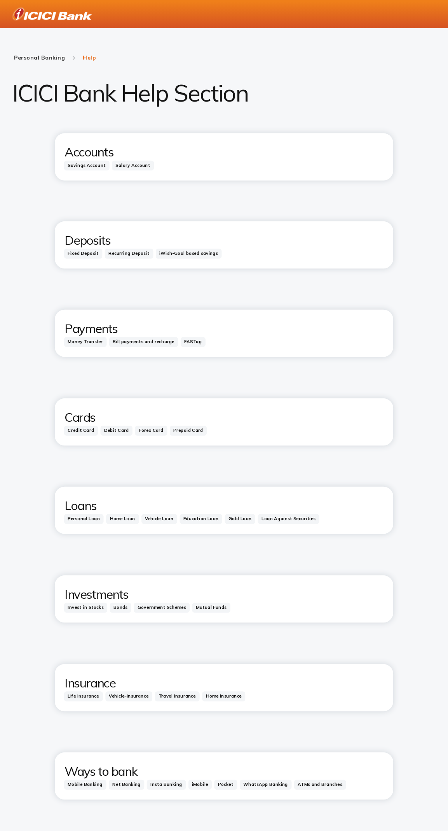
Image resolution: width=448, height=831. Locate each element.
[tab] (87, 165)
